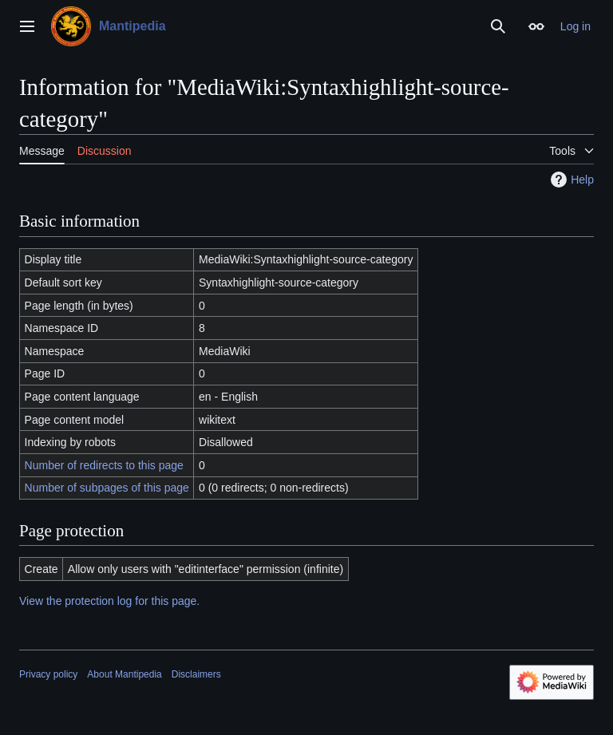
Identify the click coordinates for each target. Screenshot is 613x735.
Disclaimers (196, 674)
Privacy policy (48, 674)
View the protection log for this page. (109, 601)
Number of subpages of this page (107, 487)
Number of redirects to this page (104, 465)
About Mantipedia (124, 674)
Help (570, 180)
